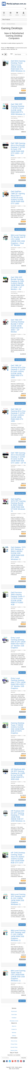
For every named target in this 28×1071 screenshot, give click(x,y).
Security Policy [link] (14, 1047)
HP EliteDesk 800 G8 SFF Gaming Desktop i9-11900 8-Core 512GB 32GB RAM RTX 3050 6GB (18, 774)
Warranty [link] (14, 1032)
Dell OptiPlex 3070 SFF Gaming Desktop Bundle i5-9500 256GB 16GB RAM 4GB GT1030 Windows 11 (18, 505)
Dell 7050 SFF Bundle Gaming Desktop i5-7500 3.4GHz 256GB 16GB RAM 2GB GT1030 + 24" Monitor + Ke (17, 283)
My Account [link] (14, 1011)
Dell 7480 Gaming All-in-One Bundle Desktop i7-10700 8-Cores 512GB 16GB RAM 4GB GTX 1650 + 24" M (18, 458)
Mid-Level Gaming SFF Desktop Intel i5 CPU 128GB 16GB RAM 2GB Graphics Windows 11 (18, 899)
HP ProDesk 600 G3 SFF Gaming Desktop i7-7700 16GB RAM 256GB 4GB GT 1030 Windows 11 (18, 816)
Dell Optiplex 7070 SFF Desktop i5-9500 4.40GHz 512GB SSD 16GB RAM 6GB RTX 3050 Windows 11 (18, 553)
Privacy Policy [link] (14, 1044)
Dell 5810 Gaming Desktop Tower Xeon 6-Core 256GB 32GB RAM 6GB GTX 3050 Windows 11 (18, 66)
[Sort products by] (20, 54)
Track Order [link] (14, 1014)
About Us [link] (14, 1026)
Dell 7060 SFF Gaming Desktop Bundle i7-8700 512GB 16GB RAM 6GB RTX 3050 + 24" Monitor (17, 326)
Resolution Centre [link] (14, 1020)
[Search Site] (25, 8)
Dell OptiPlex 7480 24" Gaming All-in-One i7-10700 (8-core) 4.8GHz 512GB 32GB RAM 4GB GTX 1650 (18, 197)
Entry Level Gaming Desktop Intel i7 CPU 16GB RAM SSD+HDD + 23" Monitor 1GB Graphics (18, 683)
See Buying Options (20, 98)
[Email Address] (10, 1058)
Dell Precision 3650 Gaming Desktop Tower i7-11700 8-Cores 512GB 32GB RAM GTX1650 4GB (18, 598)
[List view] (5, 54)
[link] (7, 1061)
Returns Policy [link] (14, 1050)
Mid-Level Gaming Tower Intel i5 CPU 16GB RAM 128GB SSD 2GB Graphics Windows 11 (18, 976)
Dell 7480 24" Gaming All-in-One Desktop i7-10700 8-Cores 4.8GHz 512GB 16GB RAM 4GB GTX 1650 (18, 371)
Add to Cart (22, 271)
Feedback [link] (14, 1017)
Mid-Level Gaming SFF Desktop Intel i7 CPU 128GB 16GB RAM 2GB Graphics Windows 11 (18, 935)
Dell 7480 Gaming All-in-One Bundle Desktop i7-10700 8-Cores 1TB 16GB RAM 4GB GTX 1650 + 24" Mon (18, 149)
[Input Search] (12, 8)
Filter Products (6, 19)
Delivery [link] (14, 1035)
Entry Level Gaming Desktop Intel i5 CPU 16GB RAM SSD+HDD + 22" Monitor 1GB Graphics (18, 643)
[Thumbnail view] (2, 54)
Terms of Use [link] (14, 1041)
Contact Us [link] (14, 1029)
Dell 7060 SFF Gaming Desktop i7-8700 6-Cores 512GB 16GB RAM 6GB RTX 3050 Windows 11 (18, 109)
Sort (11, 53)
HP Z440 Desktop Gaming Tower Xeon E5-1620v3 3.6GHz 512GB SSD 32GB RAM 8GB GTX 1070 (18, 858)
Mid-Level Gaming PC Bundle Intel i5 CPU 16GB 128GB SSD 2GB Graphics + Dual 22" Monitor (18, 240)
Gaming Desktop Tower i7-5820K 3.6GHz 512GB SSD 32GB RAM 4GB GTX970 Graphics (17, 728)
